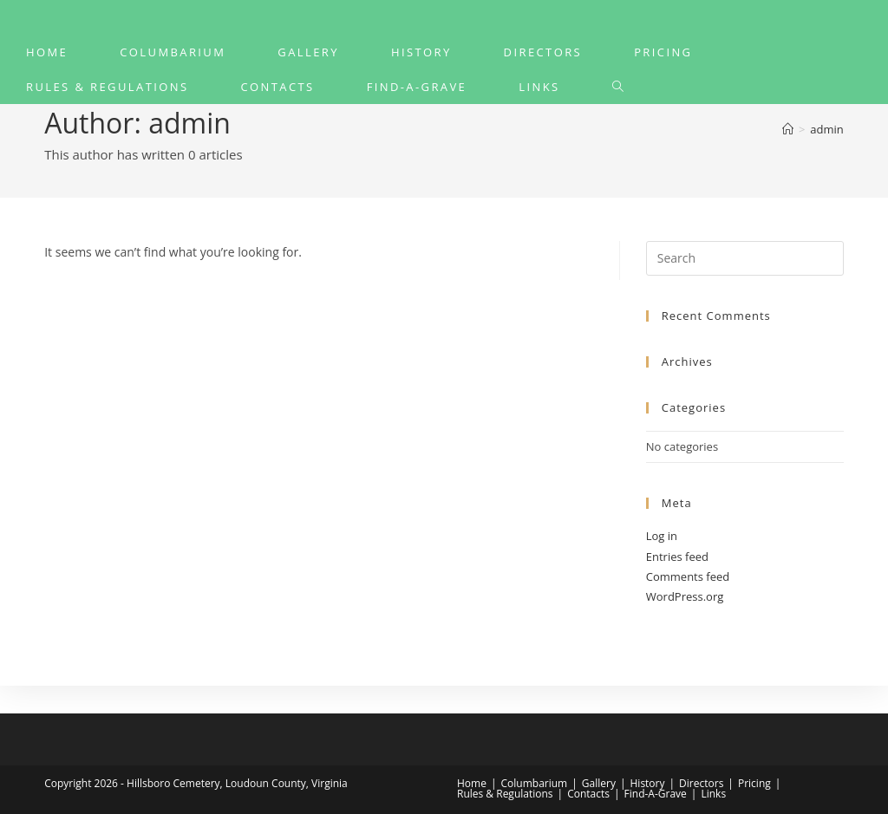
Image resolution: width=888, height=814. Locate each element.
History (647, 783)
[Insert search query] (745, 258)
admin (826, 129)
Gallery (599, 783)
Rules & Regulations (505, 793)
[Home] (787, 129)
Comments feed (687, 576)
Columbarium (534, 783)
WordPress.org (685, 596)
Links (713, 793)
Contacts (588, 793)
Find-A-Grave (655, 793)
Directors (701, 783)
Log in (661, 536)
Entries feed (677, 556)
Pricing (754, 783)
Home (471, 783)
